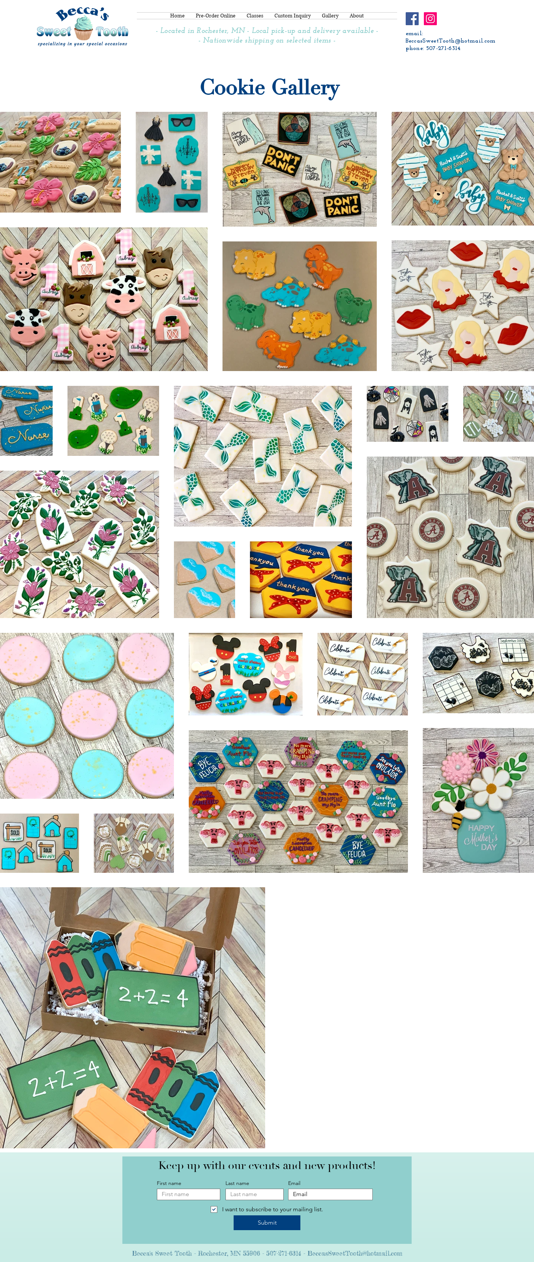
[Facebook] (412, 18)
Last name (237, 1183)
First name (169, 1183)
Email (294, 1183)
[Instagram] (430, 18)
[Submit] (267, 1222)
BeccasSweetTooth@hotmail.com (450, 41)
